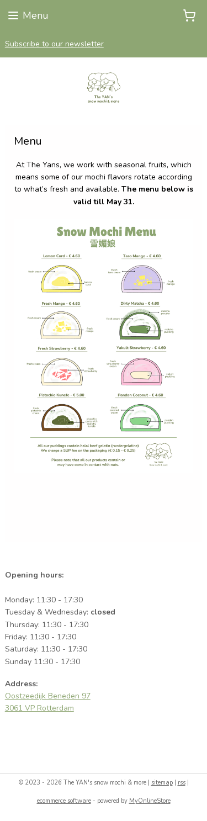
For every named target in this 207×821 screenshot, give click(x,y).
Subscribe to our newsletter (54, 44)
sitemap (162, 782)
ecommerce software (64, 801)
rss (181, 782)
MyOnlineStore (150, 801)
